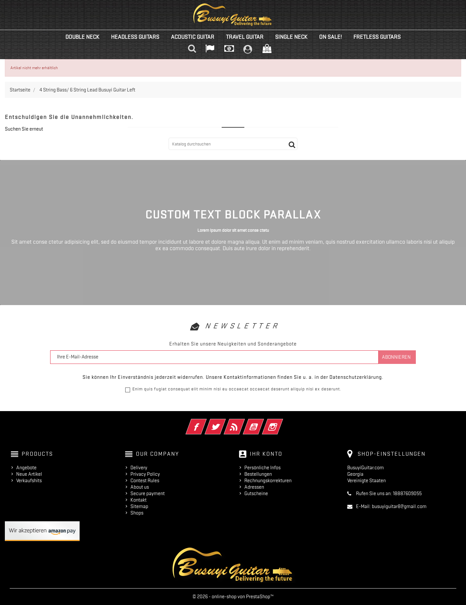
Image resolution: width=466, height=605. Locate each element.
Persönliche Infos (262, 468)
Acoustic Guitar (192, 37)
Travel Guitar (244, 37)
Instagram (281, 422)
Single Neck (291, 37)
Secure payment (147, 493)
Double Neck (82, 37)
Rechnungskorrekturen (268, 480)
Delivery (138, 468)
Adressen (254, 487)
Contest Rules (144, 480)
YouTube (262, 422)
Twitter (224, 422)
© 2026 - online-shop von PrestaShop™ (233, 597)
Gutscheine (256, 493)
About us (139, 487)
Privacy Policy (145, 474)
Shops (136, 513)
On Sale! (330, 37)
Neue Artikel (29, 474)
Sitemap (139, 506)
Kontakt (138, 500)
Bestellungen (258, 474)
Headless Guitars (135, 37)
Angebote (26, 468)
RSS (243, 422)
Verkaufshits (29, 480)
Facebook (205, 422)
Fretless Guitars (377, 37)
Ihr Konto (266, 454)
